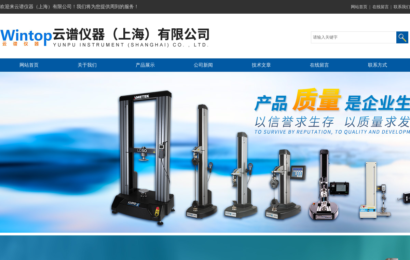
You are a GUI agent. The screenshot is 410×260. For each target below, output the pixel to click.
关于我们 (87, 65)
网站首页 (359, 6)
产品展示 (145, 65)
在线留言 (380, 6)
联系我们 (402, 6)
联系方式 (377, 65)
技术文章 (261, 65)
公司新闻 (203, 65)
